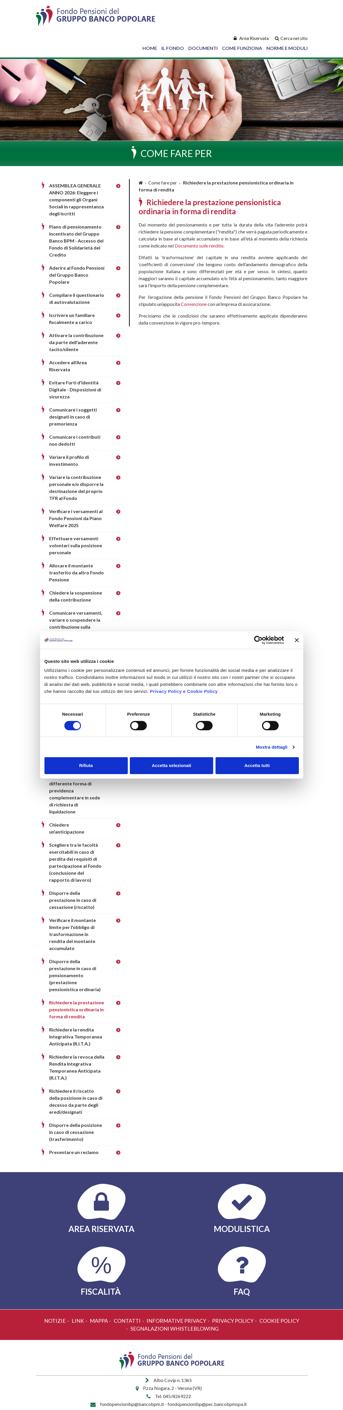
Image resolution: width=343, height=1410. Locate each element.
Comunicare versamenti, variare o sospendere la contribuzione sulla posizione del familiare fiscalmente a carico (75, 627)
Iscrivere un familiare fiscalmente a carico (72, 318)
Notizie (55, 1320)
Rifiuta (86, 765)
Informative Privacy (176, 1320)
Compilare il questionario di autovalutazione (76, 298)
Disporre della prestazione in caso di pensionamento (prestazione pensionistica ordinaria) (75, 975)
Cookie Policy (202, 691)
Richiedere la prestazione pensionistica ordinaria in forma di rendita (76, 1009)
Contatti (127, 1320)
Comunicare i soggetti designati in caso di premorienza (73, 416)
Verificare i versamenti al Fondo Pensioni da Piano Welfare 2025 (76, 518)
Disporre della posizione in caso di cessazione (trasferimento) (75, 1132)
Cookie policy (279, 1320)
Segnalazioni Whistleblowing (174, 1328)
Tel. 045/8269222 (173, 1396)
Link (78, 1320)
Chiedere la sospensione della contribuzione (75, 596)
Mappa (99, 1320)
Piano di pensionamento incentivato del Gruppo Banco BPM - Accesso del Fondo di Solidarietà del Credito (76, 240)
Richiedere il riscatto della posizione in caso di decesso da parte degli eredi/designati (75, 1101)
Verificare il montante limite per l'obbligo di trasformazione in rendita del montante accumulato (72, 934)
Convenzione (194, 304)
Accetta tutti (257, 765)
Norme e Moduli (287, 48)
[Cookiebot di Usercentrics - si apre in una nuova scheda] (258, 640)
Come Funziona (242, 48)
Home (149, 48)
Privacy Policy (166, 691)
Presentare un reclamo (74, 1152)
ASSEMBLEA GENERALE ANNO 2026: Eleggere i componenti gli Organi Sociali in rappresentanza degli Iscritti (76, 199)
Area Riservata (254, 38)
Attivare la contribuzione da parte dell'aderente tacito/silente (76, 342)
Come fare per (162, 182)
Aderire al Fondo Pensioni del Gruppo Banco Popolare (76, 275)
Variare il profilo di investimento (69, 460)
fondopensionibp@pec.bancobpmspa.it (207, 1404)
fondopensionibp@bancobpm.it (132, 1404)
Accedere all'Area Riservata (68, 366)
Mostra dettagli (271, 747)
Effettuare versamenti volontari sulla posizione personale (75, 545)
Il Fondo (172, 48)
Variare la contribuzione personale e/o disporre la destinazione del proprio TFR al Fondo (76, 487)
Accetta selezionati (171, 765)
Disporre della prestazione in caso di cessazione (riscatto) (72, 900)
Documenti (203, 48)
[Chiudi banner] (297, 640)
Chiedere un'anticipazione (66, 828)
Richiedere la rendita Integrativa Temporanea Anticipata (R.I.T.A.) (75, 1036)
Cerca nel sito (294, 38)
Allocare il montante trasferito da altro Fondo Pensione (76, 572)
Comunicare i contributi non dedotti (74, 440)
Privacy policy (233, 1320)
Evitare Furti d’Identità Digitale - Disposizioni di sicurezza (75, 389)
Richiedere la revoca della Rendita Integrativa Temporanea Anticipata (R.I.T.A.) (76, 1067)
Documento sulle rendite (199, 245)
